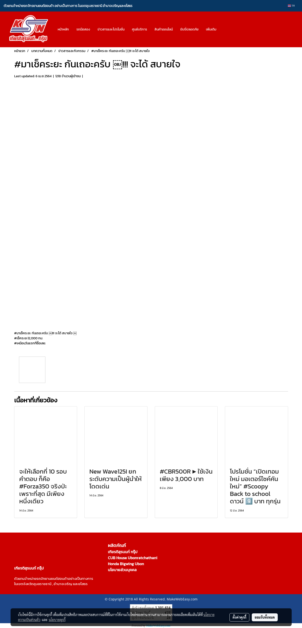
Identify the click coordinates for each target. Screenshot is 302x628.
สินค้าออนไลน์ (163, 29)
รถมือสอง (83, 29)
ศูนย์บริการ (139, 29)
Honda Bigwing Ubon (126, 564)
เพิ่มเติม (211, 29)
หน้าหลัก (63, 29)
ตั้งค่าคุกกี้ (239, 617)
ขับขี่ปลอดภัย (189, 29)
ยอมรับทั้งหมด (265, 617)
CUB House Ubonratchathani (132, 558)
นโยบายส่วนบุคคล (122, 570)
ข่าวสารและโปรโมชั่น (111, 29)
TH (291, 5)
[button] (224, 29)
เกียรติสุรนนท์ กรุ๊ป (122, 552)
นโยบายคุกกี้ (57, 619)
